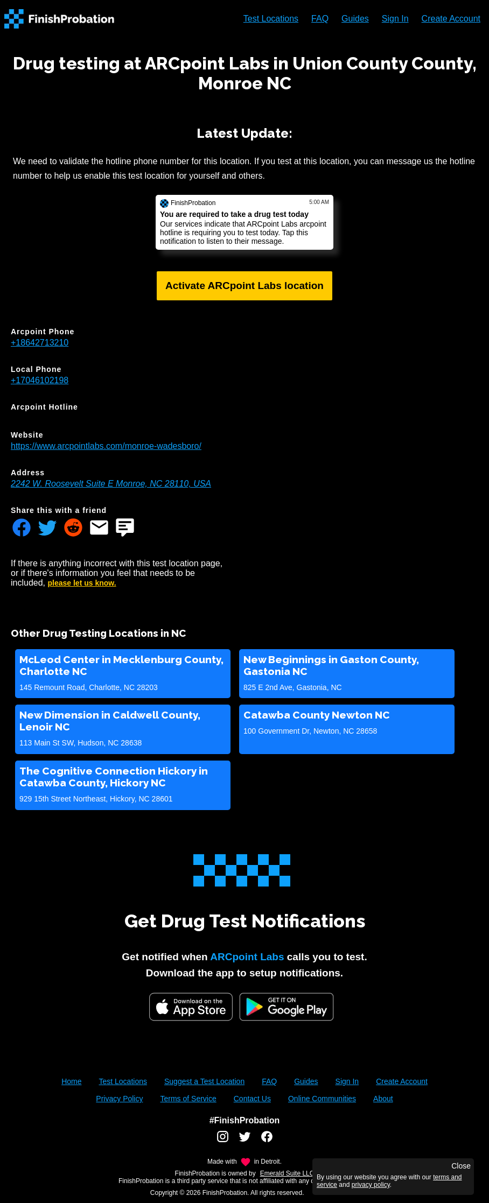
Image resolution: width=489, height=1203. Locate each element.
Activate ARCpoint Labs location (244, 285)
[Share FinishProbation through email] (99, 528)
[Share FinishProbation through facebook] (21, 528)
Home (71, 1081)
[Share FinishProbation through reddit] (73, 528)
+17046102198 (39, 380)
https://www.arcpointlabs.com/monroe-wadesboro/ (106, 446)
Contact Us (252, 1098)
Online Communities (322, 1098)
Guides (355, 18)
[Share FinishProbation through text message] (125, 528)
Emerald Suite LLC (287, 1173)
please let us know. (82, 583)
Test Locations (270, 18)
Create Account (451, 18)
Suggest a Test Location (204, 1081)
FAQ (320, 18)
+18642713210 (39, 342)
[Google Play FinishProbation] (286, 1008)
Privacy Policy (119, 1098)
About (383, 1098)
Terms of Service (188, 1098)
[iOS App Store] (191, 1007)
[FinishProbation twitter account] (245, 1140)
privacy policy (371, 1184)
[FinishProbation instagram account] (223, 1140)
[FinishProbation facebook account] (267, 1140)
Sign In (395, 18)
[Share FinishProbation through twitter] (47, 528)
